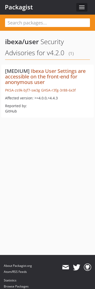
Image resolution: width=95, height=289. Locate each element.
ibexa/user (22, 41)
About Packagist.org (18, 266)
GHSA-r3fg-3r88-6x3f (58, 90)
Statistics (10, 280)
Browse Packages (16, 286)
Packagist (19, 7)
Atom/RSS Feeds (15, 272)
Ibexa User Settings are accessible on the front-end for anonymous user (45, 76)
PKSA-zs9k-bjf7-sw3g (22, 90)
